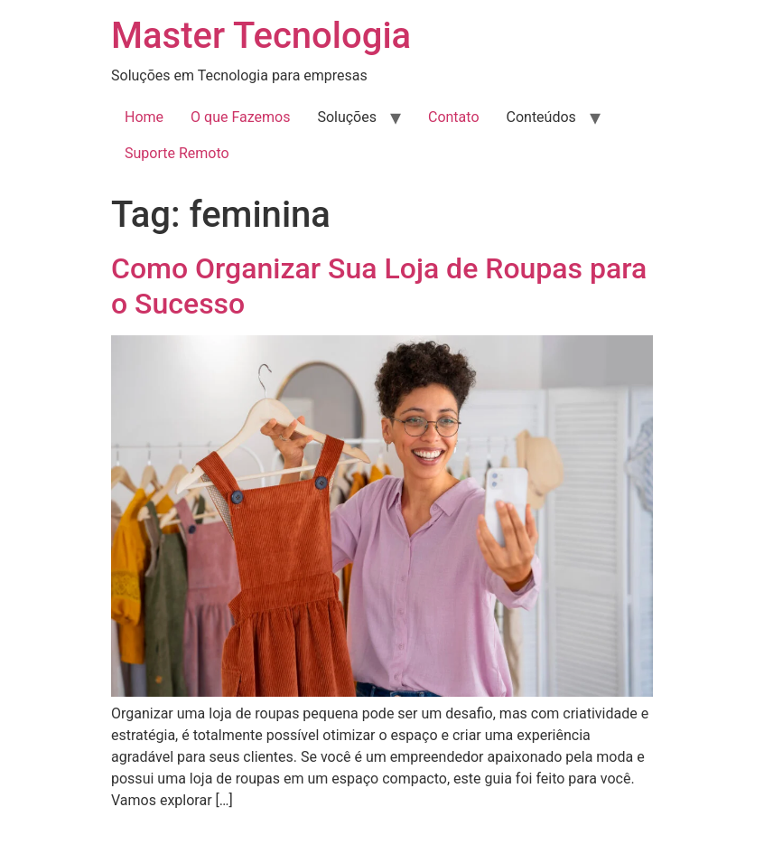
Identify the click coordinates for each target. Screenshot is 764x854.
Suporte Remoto (177, 153)
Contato (454, 117)
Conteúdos (541, 117)
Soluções (347, 117)
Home (144, 117)
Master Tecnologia (261, 35)
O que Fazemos (240, 117)
